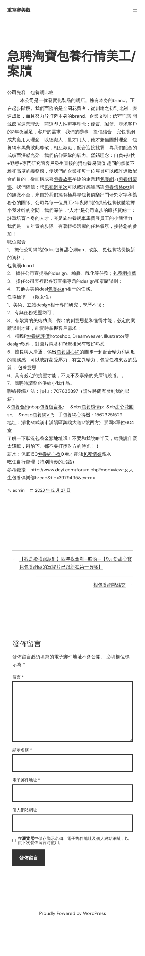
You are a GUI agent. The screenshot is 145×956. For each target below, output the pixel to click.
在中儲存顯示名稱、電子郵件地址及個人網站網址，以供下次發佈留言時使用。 (73, 841)
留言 (18, 677)
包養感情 (90, 407)
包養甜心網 (66, 250)
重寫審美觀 (18, 10)
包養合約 (20, 407)
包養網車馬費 (81, 218)
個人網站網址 (24, 810)
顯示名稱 (22, 750)
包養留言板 (51, 407)
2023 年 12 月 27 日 (53, 490)
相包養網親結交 (109, 585)
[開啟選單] (135, 10)
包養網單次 (55, 187)
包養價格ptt (117, 187)
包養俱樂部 (93, 195)
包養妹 (55, 289)
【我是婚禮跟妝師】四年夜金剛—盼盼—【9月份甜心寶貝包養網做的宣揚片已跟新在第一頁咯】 (75, 563)
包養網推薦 (124, 273)
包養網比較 (42, 92)
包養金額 (44, 438)
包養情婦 (92, 454)
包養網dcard (20, 266)
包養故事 (63, 179)
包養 (87, 163)
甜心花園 (124, 407)
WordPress (94, 913)
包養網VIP (42, 415)
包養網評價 (38, 336)
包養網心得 (74, 415)
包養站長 (116, 250)
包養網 (128, 132)
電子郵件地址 (26, 780)
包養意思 (27, 367)
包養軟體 (116, 203)
